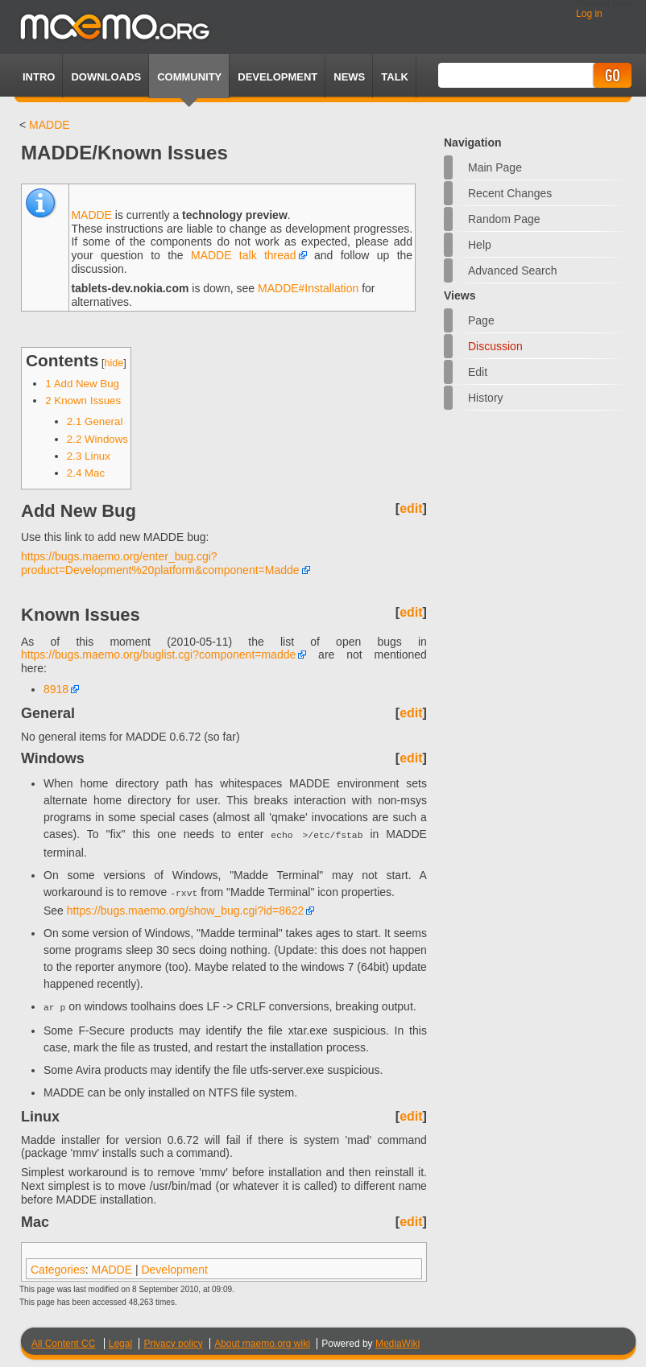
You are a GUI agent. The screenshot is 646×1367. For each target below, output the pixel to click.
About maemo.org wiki (262, 1338)
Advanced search (512, 270)
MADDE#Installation (308, 288)
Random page (504, 219)
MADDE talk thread (243, 255)
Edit (477, 371)
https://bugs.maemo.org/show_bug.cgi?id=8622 (185, 907)
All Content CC (63, 1338)
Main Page (495, 167)
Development (277, 77)
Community (189, 77)
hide (114, 363)
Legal (120, 1338)
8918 (55, 689)
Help (479, 244)
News (349, 77)
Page (481, 320)
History (485, 397)
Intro (39, 77)
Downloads (106, 77)
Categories (58, 1264)
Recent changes (510, 193)
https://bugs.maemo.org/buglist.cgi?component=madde (158, 654)
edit (411, 508)
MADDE (49, 124)
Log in (589, 13)
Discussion (495, 346)
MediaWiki (397, 1338)
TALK (394, 77)
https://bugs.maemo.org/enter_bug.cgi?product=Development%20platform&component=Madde (160, 563)
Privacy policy (172, 1338)
